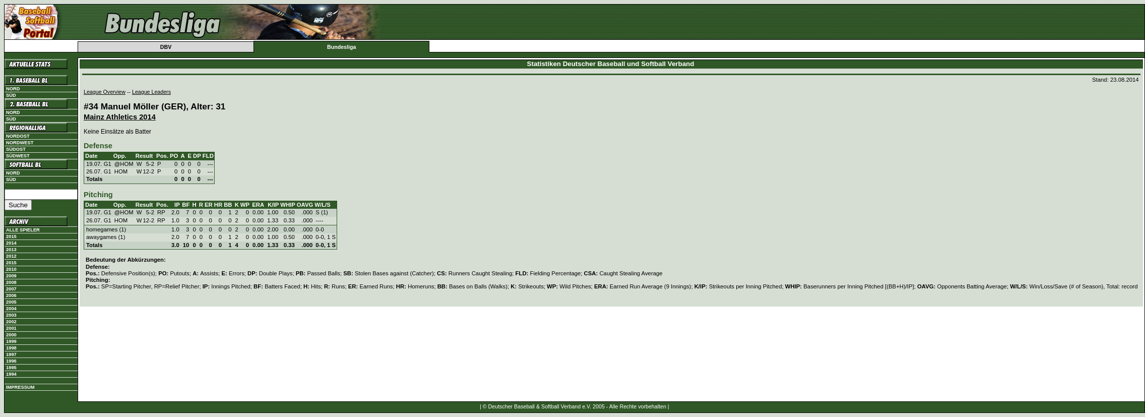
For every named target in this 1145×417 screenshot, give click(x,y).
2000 (11, 334)
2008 (11, 282)
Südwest (18, 155)
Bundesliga (341, 47)
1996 (11, 361)
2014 (11, 243)
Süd (11, 95)
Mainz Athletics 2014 (120, 117)
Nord (13, 88)
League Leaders (151, 92)
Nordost (18, 136)
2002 (11, 321)
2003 (11, 315)
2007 (11, 288)
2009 (11, 275)
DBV (166, 47)
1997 (11, 354)
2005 (11, 302)
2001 (11, 328)
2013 (11, 249)
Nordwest (19, 142)
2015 (11, 236)
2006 (11, 295)
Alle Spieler (23, 229)
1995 (11, 367)
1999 (11, 341)
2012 (11, 256)
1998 (11, 347)
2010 (11, 269)
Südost (16, 149)
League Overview (104, 92)
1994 (11, 374)
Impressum (20, 387)
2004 (11, 308)
